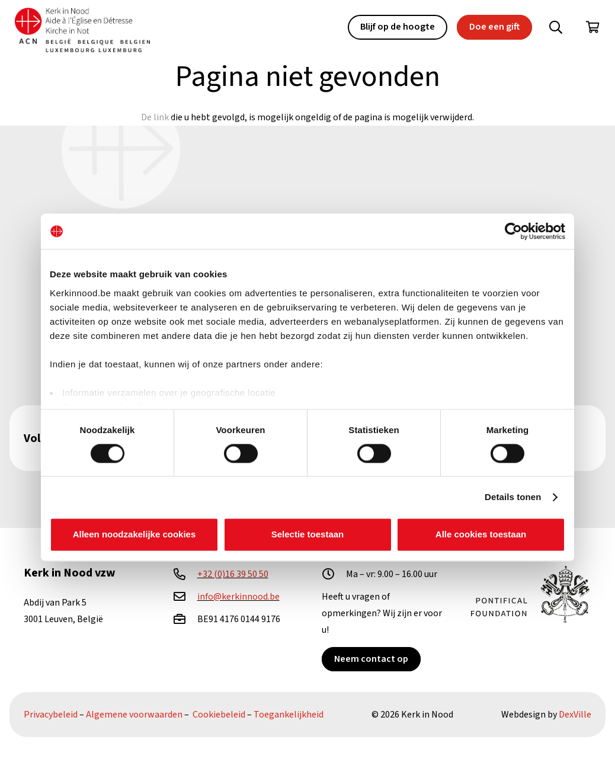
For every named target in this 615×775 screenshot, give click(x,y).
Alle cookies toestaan (480, 535)
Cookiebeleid (219, 714)
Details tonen (513, 497)
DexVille (575, 714)
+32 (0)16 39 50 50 (232, 574)
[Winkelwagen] (592, 27)
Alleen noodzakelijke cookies (134, 535)
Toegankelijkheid (288, 714)
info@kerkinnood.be (238, 596)
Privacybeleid (51, 714)
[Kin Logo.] (82, 30)
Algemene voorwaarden (134, 714)
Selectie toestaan (307, 535)
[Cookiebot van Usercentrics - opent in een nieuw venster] (513, 231)
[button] (556, 27)
